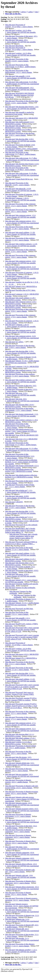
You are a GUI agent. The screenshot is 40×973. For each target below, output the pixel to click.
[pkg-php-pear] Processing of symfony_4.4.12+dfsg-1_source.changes (19, 26)
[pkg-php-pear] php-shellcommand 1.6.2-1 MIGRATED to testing (19, 123)
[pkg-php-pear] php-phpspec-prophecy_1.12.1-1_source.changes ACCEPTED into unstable (21, 951)
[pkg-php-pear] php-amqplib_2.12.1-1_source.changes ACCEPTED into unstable (20, 619)
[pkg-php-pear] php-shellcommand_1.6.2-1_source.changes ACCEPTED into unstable (20, 88)
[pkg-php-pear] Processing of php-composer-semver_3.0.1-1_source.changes (20, 210)
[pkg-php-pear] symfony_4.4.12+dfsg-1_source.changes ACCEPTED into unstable (20, 31)
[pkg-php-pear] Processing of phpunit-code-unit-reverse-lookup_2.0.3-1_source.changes (21, 787)
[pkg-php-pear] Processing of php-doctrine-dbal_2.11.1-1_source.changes (20, 663)
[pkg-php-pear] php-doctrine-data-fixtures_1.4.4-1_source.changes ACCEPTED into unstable (22, 107)
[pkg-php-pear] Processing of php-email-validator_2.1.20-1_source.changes (19, 228)
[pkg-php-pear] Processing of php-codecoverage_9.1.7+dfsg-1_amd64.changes (20, 153)
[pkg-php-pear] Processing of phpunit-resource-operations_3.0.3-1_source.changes (21, 899)
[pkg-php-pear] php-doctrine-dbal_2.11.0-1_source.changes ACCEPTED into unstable (20, 512)
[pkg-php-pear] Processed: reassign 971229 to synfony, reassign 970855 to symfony (20, 699)
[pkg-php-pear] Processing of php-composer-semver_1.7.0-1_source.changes (20, 316)
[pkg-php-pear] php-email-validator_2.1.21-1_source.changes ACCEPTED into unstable (20, 554)
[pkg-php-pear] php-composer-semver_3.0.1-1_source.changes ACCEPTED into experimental (22, 222)
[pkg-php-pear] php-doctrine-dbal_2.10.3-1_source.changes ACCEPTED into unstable (20, 140)
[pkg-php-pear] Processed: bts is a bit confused (21, 525)
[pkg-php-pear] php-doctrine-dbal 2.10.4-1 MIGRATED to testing (19, 405)
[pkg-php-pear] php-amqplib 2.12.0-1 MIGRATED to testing (18, 127)
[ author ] (30, 12)
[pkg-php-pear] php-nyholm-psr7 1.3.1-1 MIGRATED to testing (19, 518)
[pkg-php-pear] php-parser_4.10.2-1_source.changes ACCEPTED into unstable (20, 575)
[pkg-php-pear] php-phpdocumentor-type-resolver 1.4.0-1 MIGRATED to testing (19, 470)
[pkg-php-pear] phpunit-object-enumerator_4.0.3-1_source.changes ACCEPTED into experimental (22, 888)
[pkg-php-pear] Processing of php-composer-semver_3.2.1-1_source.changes (20, 712)
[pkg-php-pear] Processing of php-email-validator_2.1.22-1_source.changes (19, 668)
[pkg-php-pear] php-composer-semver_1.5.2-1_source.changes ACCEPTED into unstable (20, 216)
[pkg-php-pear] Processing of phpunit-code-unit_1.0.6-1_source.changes (20, 871)
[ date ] (36, 12)
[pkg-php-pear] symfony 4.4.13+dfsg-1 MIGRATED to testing (18, 130)
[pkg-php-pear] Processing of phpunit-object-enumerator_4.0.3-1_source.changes (20, 882)
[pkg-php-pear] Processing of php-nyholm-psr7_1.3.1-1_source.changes (19, 486)
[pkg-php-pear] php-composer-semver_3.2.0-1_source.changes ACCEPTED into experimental (22, 337)
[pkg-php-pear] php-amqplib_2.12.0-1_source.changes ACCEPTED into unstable (20, 77)
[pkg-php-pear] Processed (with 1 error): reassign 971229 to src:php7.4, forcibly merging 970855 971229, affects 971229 (22, 637)
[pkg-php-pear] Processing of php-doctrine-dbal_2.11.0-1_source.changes (20, 506)
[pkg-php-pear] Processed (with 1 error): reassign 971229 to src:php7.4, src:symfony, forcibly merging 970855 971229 (22, 687)
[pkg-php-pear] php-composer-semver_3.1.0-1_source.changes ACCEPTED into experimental (22, 268)
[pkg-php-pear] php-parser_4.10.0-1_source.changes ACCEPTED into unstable (20, 497)
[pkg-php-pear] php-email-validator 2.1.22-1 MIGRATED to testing (20, 739)
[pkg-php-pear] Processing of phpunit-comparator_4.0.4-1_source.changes (18, 830)
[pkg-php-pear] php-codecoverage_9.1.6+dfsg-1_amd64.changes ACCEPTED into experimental (22, 83)
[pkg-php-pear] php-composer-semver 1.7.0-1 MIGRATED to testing (20, 371)
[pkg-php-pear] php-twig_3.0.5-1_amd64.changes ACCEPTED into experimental (22, 400)
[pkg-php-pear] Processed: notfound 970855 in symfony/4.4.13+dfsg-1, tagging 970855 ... (21, 543)
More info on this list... (13, 14)
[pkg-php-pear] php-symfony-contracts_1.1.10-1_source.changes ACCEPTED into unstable (21, 245)
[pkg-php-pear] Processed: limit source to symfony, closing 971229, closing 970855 (19, 693)
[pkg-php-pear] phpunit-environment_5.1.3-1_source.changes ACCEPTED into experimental (22, 821)
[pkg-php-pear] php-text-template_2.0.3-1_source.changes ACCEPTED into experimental (22, 775)
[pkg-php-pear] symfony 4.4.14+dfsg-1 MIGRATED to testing (18, 743)
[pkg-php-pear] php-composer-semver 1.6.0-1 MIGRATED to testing (20, 303)
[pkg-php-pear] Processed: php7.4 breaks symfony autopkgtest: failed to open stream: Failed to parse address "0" (23, 536)
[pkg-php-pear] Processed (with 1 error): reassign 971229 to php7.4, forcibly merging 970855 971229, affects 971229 (22, 629)
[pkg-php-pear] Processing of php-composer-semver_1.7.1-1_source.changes (20, 718)
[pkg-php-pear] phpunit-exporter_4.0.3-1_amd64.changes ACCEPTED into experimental (22, 804)
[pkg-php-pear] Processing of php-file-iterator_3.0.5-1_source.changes (18, 752)
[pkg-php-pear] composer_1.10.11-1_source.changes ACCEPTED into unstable (20, 199)
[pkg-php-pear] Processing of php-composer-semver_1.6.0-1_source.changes (20, 256)
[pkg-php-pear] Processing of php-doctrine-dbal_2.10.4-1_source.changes (20, 346)
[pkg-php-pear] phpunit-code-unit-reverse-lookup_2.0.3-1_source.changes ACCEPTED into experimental (22, 799)
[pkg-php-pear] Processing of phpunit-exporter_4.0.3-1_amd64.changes (18, 781)
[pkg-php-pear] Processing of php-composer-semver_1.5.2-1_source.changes (20, 205)
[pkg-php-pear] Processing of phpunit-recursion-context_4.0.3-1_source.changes (21, 792)
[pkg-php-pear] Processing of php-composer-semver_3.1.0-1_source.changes (20, 250)
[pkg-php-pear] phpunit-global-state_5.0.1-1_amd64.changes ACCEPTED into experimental (22, 764)
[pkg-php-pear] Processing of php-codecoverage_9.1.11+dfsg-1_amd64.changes (21, 444)
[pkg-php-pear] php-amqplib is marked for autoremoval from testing (19, 113)
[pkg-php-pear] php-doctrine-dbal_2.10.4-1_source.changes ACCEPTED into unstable (20, 352)
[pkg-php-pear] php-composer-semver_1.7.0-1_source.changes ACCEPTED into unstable (20, 331)
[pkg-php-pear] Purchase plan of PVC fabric (20, 290)
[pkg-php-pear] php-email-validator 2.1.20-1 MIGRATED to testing (20, 299)
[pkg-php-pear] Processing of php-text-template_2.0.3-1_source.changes (18, 769)
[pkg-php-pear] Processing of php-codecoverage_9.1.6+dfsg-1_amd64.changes (20, 66)
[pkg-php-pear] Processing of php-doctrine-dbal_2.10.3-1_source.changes (20, 134)
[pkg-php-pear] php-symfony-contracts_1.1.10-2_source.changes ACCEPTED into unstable (21, 381)
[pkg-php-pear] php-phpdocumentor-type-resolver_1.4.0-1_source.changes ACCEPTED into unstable (21, 431)
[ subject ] (23, 12)
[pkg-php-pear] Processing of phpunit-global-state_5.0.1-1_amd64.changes (20, 747)
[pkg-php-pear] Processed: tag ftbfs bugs (19, 608)
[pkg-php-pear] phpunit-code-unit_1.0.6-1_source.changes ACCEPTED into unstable (20, 876)
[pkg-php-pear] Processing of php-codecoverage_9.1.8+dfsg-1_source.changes (20, 168)
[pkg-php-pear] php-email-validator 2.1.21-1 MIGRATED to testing (20, 560)
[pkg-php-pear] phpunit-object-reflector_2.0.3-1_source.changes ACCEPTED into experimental (22, 865)
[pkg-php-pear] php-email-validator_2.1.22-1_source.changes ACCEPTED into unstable (20, 680)
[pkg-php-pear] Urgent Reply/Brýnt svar (19, 179)
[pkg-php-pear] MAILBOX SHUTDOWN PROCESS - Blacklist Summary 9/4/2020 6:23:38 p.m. (19, 95)
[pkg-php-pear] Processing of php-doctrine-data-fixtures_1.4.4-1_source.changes (21, 102)
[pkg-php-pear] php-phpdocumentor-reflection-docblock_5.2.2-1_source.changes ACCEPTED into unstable (21, 462)
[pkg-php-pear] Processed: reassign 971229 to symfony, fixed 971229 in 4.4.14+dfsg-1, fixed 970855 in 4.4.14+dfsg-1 (21, 706)
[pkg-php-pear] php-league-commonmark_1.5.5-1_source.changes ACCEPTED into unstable (21, 415)
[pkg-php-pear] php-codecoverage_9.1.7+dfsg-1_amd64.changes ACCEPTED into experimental (22, 159)
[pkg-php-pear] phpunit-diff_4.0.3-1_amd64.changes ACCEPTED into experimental (22, 930)
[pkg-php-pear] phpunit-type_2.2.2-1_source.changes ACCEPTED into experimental (22, 920)
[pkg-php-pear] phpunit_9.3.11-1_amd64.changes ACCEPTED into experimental (22, 604)
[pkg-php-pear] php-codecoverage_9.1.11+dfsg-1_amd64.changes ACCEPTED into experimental (22, 449)
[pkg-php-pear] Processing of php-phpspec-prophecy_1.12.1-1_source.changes (20, 945)
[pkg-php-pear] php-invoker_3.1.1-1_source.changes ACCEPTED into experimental (22, 939)
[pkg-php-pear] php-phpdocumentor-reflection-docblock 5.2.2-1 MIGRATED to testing (21, 476)
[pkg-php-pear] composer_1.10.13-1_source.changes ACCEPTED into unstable (20, 325)
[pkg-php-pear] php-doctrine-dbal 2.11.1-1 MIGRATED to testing (19, 735)
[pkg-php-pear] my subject (14, 342)
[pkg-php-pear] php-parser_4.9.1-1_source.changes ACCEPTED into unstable (20, 41)
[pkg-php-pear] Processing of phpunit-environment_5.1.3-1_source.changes (18, 815)
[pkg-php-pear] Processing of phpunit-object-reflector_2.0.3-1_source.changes (20, 842)
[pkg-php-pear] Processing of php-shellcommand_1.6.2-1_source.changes (18, 71)
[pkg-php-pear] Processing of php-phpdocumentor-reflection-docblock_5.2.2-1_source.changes (20, 456)
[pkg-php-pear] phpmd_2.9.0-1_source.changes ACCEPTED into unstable (21, 149)
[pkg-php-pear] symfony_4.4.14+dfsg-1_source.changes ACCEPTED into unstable (20, 649)
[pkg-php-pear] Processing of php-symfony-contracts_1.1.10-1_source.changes (20, 239)
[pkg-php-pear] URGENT (14, 502)
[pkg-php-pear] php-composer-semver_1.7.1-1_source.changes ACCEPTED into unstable (20, 724)
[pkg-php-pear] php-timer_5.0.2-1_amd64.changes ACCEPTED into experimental (22, 848)
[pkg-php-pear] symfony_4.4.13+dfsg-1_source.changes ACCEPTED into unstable (20, 54)
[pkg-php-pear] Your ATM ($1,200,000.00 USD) (21, 435)
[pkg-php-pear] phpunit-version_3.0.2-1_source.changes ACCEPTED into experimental (22, 911)
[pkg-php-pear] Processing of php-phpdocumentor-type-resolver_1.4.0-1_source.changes (17, 425)
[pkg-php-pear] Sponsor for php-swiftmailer (20, 588)
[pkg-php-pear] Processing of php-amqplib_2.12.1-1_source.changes (17, 613)
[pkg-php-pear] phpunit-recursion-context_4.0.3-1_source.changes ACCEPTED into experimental (22, 810)
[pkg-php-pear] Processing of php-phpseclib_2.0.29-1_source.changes (17, 184)
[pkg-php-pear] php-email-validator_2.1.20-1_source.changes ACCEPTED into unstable (20, 233)
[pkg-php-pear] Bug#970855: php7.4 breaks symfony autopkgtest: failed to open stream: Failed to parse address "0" (20, 530)
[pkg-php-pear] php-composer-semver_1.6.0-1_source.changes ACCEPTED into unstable (20, 262)
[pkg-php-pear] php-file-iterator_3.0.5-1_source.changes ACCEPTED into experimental (22, 758)
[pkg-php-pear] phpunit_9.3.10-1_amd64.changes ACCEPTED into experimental (22, 362)
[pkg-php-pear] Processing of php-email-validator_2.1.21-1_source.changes (19, 548)
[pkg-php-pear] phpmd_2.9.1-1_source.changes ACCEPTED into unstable (21, 581)
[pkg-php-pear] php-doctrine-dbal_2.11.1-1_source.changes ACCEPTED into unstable (20, 674)
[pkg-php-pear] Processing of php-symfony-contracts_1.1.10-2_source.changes (20, 375)
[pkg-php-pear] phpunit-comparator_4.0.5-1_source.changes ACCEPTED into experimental (22, 859)
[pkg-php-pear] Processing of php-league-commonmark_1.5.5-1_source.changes (19, 409)
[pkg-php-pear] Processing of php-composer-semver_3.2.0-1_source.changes (20, 310)
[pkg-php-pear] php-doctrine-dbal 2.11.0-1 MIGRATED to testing (19, 564)
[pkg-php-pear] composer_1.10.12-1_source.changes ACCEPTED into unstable (20, 277)
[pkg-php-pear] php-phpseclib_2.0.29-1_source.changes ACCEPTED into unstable (20, 189)
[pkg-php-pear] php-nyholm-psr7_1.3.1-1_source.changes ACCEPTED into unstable (20, 491)
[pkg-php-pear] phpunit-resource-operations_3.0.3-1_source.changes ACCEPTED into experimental (21, 906)
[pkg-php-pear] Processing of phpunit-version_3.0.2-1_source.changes (18, 893)
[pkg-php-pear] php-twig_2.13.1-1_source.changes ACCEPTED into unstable (20, 394)
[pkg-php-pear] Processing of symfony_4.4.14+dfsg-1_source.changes (19, 644)
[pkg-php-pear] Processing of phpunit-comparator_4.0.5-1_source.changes (18, 836)
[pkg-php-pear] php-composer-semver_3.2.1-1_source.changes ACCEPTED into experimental (22, 729)
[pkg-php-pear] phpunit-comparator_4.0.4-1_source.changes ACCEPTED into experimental (22, 853)
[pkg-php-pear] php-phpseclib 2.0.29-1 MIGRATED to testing (18, 306)
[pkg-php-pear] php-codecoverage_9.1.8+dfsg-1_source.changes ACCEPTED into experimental (22, 174)
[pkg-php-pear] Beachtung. (14, 46)
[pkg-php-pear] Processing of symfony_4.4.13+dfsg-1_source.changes (19, 48)
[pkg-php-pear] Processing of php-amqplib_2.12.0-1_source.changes (17, 60)
